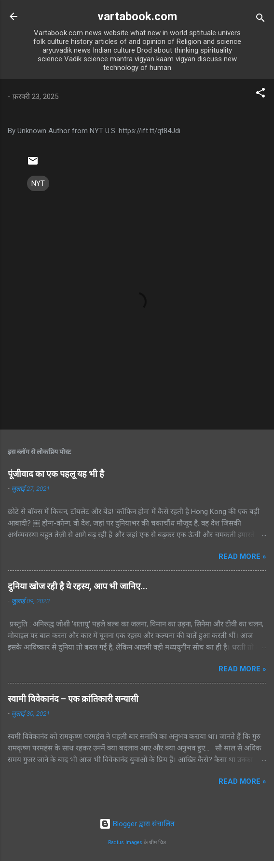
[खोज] (260, 19)
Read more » (242, 556)
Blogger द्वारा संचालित (137, 823)
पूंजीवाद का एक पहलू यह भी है (56, 474)
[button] (260, 94)
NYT (38, 183)
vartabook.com (137, 16)
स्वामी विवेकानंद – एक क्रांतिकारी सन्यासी (73, 699)
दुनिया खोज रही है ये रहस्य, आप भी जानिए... (78, 586)
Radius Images (125, 842)
